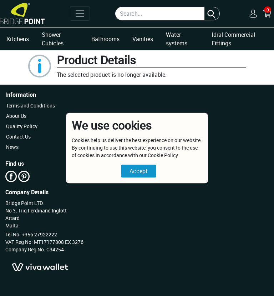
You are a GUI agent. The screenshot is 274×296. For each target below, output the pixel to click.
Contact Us (18, 136)
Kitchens (17, 39)
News (12, 147)
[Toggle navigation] (80, 13)
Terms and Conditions (30, 105)
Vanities (142, 39)
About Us (16, 115)
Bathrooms (105, 39)
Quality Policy (21, 126)
